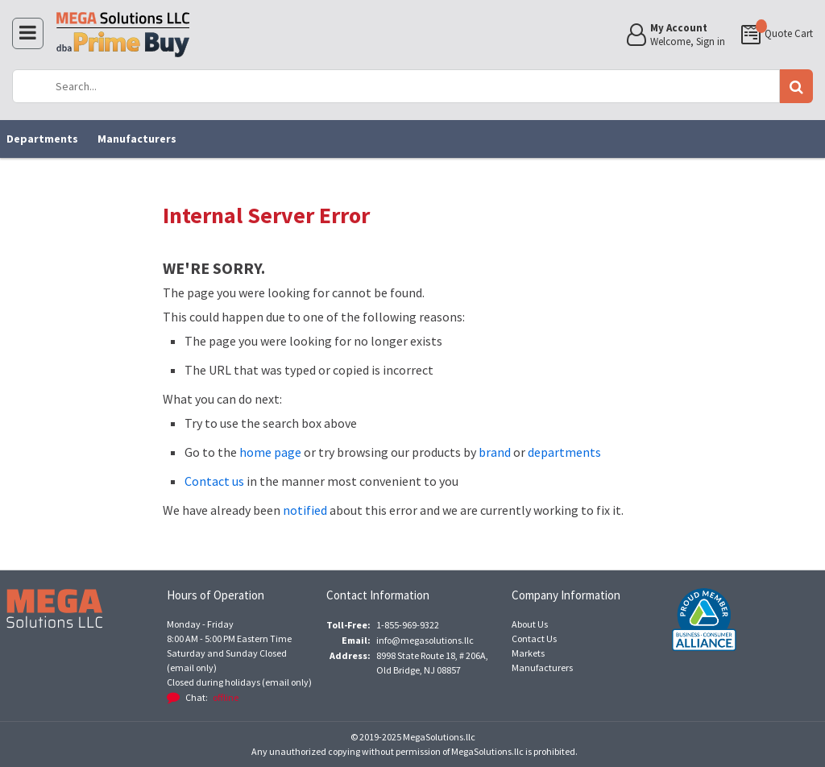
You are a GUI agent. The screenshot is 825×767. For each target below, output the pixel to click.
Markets (528, 653)
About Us (530, 624)
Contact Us (534, 638)
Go (796, 86)
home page (270, 452)
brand (495, 452)
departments (564, 452)
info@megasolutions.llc (425, 640)
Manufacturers (136, 138)
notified (305, 510)
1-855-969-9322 (407, 625)
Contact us (214, 481)
